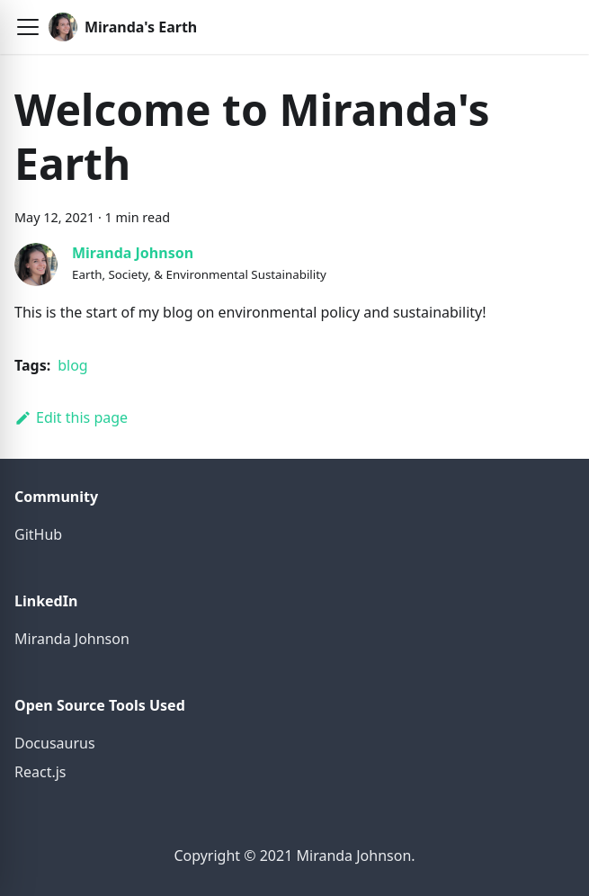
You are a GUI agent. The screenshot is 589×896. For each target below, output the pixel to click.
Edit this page (71, 417)
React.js (40, 772)
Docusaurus (54, 743)
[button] (27, 26)
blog (73, 365)
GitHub (38, 534)
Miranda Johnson (132, 253)
